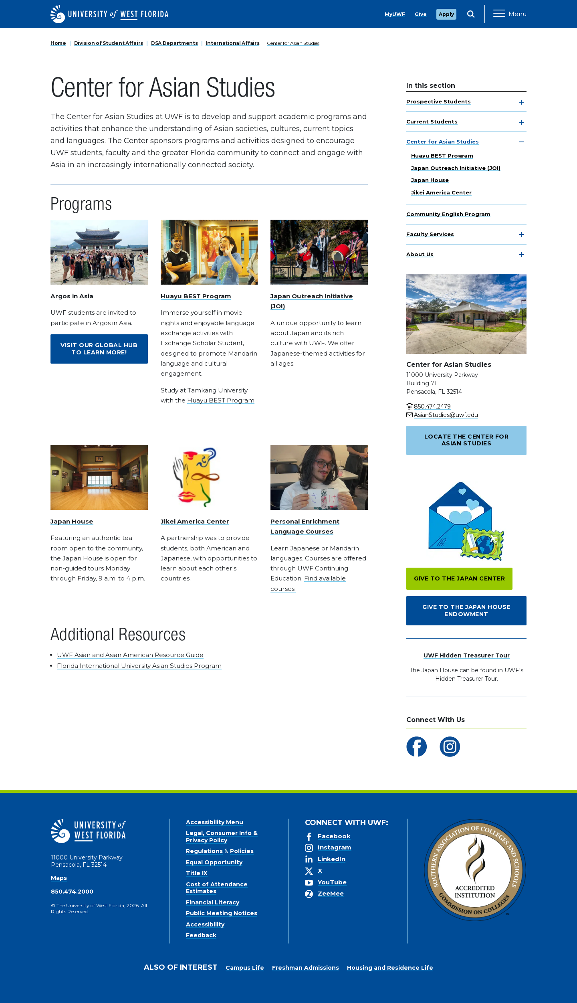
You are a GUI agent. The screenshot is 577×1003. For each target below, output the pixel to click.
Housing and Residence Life (390, 967)
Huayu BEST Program (442, 155)
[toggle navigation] (521, 102)
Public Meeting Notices (221, 913)
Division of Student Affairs (108, 43)
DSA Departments (174, 43)
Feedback (201, 935)
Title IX (197, 873)
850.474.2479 (432, 406)
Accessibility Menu (214, 822)
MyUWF (395, 14)
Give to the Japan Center (459, 578)
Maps (59, 878)
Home (58, 43)
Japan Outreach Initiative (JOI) (455, 168)
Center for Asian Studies (293, 43)
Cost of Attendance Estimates (217, 888)
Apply (446, 14)
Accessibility (205, 924)
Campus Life (245, 967)
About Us (420, 254)
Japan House (430, 180)
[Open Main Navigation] (510, 14)
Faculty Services (430, 234)
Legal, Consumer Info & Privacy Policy (222, 836)
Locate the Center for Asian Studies (466, 440)
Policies (242, 851)
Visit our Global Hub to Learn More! (99, 349)
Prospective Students (438, 101)
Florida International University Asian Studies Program (139, 665)
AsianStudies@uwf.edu (446, 415)
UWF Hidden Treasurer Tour (467, 655)
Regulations (204, 851)
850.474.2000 (72, 891)
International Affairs (232, 43)
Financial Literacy (212, 902)
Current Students (432, 121)
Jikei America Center (441, 192)
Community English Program (448, 214)
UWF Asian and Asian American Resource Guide (130, 655)
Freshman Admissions (305, 967)
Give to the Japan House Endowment (466, 610)
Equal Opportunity (214, 862)
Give (421, 14)
